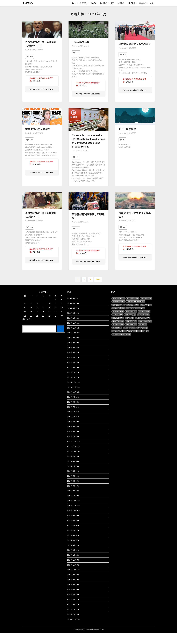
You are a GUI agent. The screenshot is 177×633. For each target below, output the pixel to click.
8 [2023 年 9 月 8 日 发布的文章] (55, 303)
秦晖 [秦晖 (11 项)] (143, 324)
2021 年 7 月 (71, 585)
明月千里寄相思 (127, 129)
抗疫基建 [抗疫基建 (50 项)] (131, 311)
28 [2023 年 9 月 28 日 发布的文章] (49, 316)
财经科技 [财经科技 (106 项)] (132, 305)
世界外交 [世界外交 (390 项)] (132, 298)
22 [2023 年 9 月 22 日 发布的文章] (55, 311)
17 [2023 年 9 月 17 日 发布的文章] (25, 311)
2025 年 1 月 (71, 377)
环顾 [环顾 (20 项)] (129, 318)
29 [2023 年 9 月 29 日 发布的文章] (55, 316)
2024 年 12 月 (72, 382)
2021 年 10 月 (72, 570)
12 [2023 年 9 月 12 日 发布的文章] (37, 307)
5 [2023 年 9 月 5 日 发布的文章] (37, 303)
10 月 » (29, 319)
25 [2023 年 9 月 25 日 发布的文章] (31, 316)
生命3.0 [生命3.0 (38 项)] (117, 315)
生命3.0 (93, 3)
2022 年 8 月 (71, 520)
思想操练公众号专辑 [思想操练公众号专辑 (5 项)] (121, 334)
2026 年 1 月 (71, 318)
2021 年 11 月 (72, 565)
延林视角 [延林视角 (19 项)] (118, 321)
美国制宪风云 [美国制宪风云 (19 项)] (142, 318)
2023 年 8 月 (71, 461)
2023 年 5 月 (71, 476)
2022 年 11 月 (72, 506)
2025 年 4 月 (71, 362)
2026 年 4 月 (71, 303)
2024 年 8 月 (71, 402)
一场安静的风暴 (80, 42)
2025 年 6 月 (71, 352)
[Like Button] (27, 56)
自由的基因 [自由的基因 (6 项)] (118, 331)
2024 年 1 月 (71, 436)
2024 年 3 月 (71, 427)
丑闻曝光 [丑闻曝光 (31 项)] (130, 315)
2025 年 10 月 (72, 333)
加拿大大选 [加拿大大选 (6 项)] (132, 331)
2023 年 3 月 (71, 486)
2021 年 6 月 (71, 589)
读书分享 (131, 3)
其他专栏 (142, 3)
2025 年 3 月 (71, 367)
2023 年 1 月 (71, 496)
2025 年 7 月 (71, 348)
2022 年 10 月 (72, 510)
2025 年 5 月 (71, 357)
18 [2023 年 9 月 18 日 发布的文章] (31, 311)
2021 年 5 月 (71, 594)
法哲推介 (121, 3)
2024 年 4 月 (71, 422)
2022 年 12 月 (72, 501)
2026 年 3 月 (71, 308)
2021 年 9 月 (71, 575)
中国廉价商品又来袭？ (37, 129)
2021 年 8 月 (71, 580)
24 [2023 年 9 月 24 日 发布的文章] (25, 316)
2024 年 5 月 (71, 417)
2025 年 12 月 (72, 323)
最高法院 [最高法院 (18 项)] (131, 321)
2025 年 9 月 (71, 338)
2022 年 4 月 (71, 540)
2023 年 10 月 (72, 451)
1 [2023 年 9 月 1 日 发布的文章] (55, 299)
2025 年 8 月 (71, 343)
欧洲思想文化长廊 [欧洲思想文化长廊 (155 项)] (135, 301)
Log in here (49, 89)
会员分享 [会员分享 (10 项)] (129, 328)
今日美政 (83, 3)
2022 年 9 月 (71, 515)
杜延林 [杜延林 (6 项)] (144, 331)
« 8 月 (24, 319)
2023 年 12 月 (72, 441)
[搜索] (60, 328)
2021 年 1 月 (71, 614)
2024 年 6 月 (71, 412)
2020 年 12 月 (72, 619)
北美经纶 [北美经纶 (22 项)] (143, 315)
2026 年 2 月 (71, 313)
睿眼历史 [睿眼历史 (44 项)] (144, 311)
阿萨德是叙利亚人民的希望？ (135, 43)
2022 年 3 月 (71, 545)
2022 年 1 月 (71, 555)
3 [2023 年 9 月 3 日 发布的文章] (24, 303)
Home (73, 3)
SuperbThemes (99, 630)
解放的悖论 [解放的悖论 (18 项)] (145, 321)
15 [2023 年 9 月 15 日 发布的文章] (55, 307)
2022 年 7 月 (71, 525)
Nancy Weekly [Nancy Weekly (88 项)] (136, 308)
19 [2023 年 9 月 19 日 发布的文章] (37, 311)
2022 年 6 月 (71, 530)
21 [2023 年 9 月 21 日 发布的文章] (49, 311)
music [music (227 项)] (146, 298)
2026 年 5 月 (71, 298)
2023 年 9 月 (71, 456)
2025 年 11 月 (72, 328)
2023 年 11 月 (72, 446)
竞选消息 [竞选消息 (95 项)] (146, 305)
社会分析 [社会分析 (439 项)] (118, 298)
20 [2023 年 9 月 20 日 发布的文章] (43, 311)
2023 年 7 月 (71, 466)
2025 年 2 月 (71, 372)
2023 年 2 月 (71, 491)
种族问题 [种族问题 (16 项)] (131, 324)
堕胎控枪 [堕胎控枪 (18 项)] (118, 324)
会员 (151, 3)
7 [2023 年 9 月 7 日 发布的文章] (49, 303)
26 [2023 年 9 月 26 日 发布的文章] (37, 316)
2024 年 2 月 (71, 431)
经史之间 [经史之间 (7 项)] (142, 328)
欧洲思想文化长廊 (107, 3)
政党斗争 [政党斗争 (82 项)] (118, 311)
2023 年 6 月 (71, 471)
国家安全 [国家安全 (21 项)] (118, 318)
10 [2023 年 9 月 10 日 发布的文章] (25, 307)
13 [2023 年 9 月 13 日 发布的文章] (43, 307)
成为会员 (36, 81)
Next (98, 279)
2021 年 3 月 (71, 604)
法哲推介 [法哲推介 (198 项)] (118, 301)
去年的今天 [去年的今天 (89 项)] (118, 308)
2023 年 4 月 (71, 481)
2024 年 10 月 (72, 392)
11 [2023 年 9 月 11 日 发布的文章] (31, 307)
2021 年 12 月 (72, 560)
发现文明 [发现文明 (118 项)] (118, 305)
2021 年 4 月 (71, 599)
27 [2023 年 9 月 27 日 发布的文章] (43, 316)
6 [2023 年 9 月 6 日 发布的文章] (43, 303)
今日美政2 (27, 2)
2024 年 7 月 (71, 407)
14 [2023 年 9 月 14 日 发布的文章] (49, 307)
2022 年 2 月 (71, 550)
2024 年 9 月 (71, 397)
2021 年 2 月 (71, 609)
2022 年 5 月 (71, 535)
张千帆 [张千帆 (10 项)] (117, 328)
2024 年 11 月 (72, 387)
